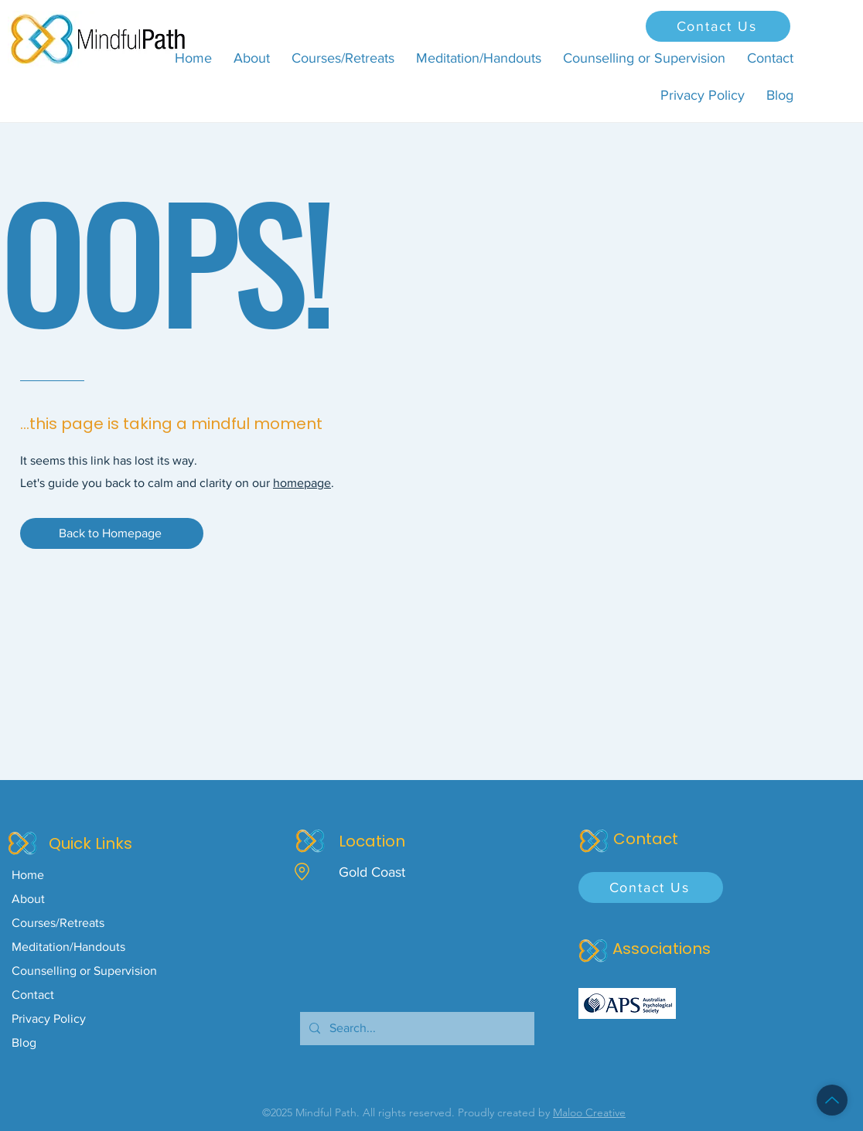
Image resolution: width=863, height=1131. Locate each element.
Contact (33, 994)
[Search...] (415, 1028)
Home (28, 874)
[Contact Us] (718, 26)
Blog (24, 1042)
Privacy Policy (49, 1018)
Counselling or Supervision (84, 970)
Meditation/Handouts (68, 946)
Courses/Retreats (58, 922)
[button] (343, 58)
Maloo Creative (589, 1112)
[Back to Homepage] (111, 533)
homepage (302, 482)
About (28, 898)
